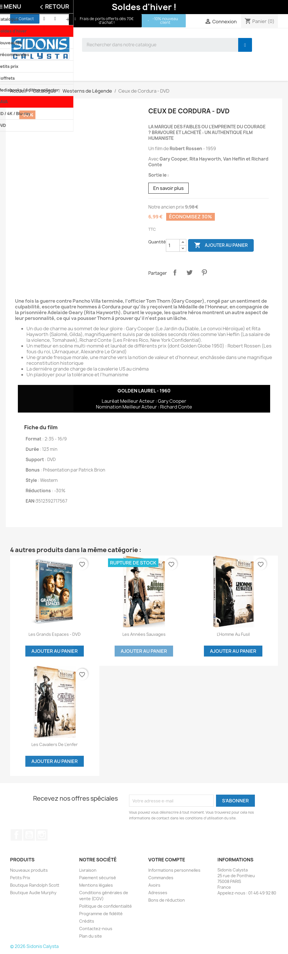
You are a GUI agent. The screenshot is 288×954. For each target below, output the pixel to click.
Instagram (42, 835)
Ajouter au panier (221, 245)
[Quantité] (173, 245)
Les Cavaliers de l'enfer (54, 744)
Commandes (160, 877)
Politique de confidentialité (105, 906)
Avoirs (154, 885)
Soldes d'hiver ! (144, 7)
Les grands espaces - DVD (55, 634)
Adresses (157, 892)
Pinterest (204, 272)
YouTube (29, 835)
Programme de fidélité (101, 913)
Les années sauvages (144, 634)
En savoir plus (168, 188)
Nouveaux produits (29, 870)
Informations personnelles (174, 870)
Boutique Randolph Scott (34, 885)
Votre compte (166, 859)
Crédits (86, 921)
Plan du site (90, 936)
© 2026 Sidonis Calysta (34, 946)
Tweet (189, 272)
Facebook (16, 835)
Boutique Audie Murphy (33, 892)
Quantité (157, 242)
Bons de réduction (166, 900)
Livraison (87, 870)
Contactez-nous (95, 928)
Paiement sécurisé (97, 877)
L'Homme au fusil (233, 634)
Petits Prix (20, 877)
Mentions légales (96, 885)
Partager (175, 272)
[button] (24, 19)
